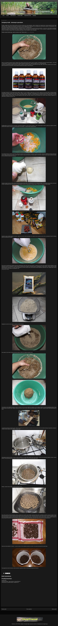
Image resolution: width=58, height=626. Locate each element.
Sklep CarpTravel (13, 15)
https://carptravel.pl (30, 32)
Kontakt (7, 15)
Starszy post (54, 609)
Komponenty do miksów (5, 269)
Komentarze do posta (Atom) (31, 611)
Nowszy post (4, 609)
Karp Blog (34, 15)
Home (3, 15)
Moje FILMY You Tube (28, 15)
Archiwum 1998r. (20, 15)
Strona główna (29, 609)
